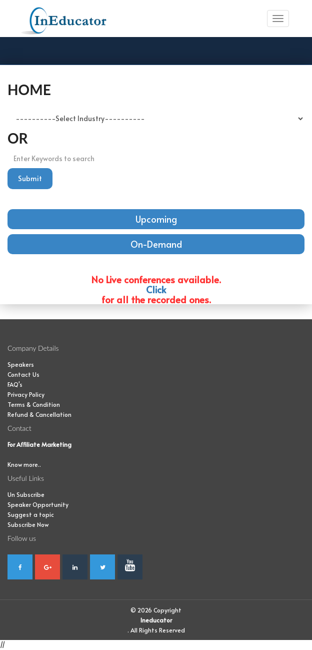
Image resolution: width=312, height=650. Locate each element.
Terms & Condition (34, 404)
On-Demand (156, 244)
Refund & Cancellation (40, 414)
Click (156, 289)
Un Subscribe (26, 494)
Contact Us (24, 374)
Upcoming (156, 219)
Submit (30, 178)
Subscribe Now (28, 524)
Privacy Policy (26, 394)
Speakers (21, 364)
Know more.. (24, 464)
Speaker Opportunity (38, 504)
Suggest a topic (31, 514)
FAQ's (15, 384)
